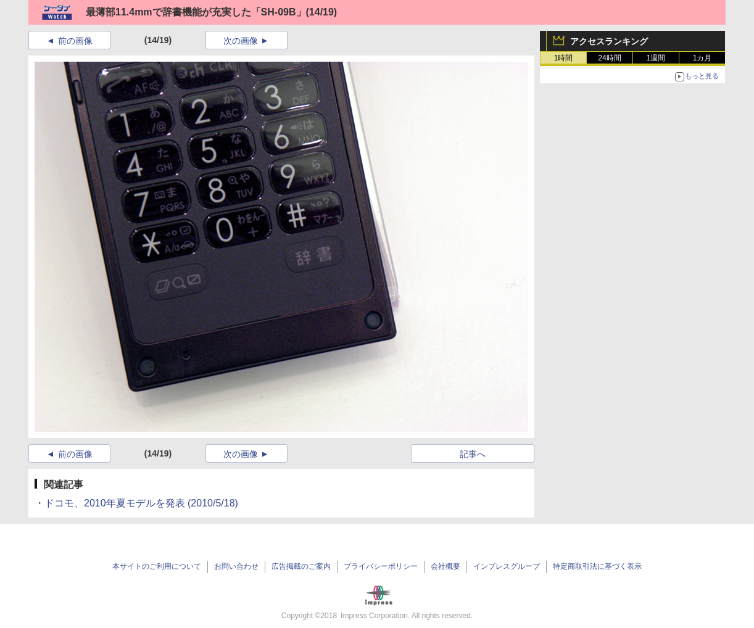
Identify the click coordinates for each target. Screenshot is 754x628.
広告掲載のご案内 (301, 566)
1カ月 (702, 58)
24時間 (609, 58)
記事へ (473, 454)
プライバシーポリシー (381, 566)
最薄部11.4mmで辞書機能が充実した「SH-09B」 (196, 12)
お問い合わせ (236, 566)
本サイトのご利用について (156, 566)
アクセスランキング (609, 41)
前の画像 (75, 41)
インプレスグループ (506, 566)
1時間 (563, 58)
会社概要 (445, 566)
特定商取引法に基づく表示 (597, 566)
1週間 (656, 58)
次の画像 (240, 41)
